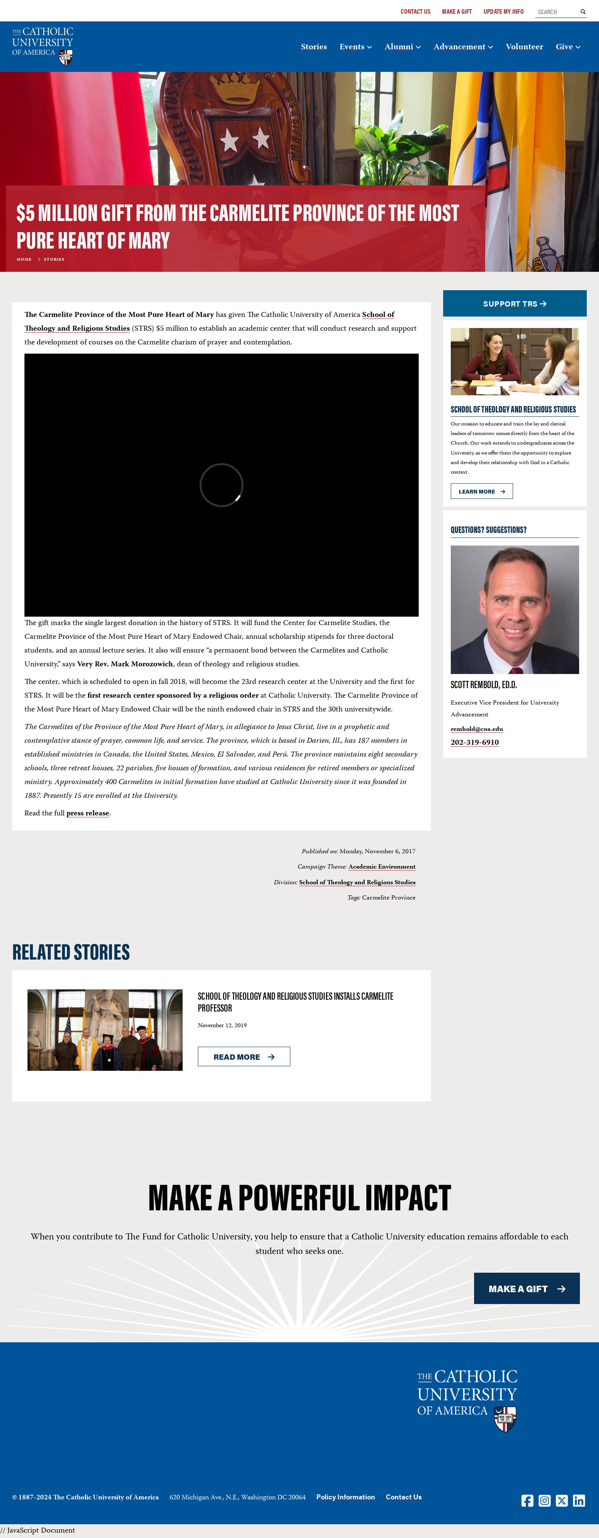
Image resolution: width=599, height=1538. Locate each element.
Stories (314, 47)
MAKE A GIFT (518, 1288)
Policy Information (345, 1496)
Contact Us (416, 11)
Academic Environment (382, 867)
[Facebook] (527, 1500)
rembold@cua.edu (477, 729)
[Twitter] (562, 1500)
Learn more (477, 491)
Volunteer (524, 47)
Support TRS (510, 303)
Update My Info (504, 11)
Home (24, 260)
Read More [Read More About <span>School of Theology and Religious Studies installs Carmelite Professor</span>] (237, 1056)
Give (564, 47)
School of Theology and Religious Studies (357, 882)
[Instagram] (545, 1500)
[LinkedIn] (579, 1500)
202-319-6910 (475, 743)
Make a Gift (457, 11)
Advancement (460, 47)
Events (352, 47)
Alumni (399, 47)
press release (87, 813)
